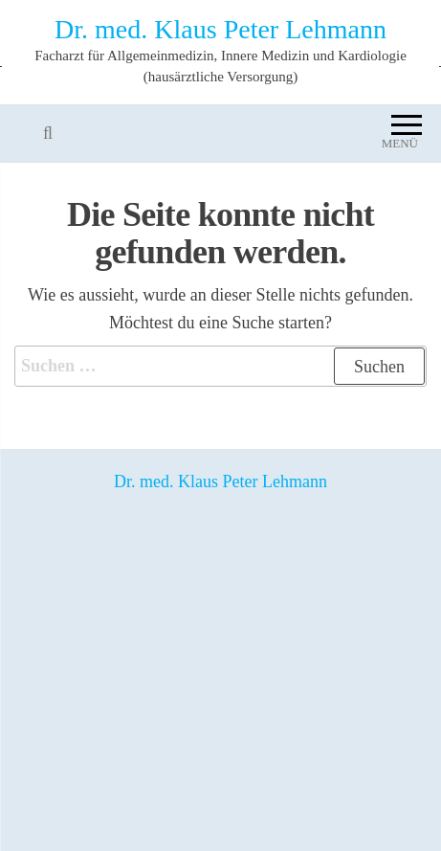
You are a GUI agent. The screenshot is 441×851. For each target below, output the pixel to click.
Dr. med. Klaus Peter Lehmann (220, 29)
